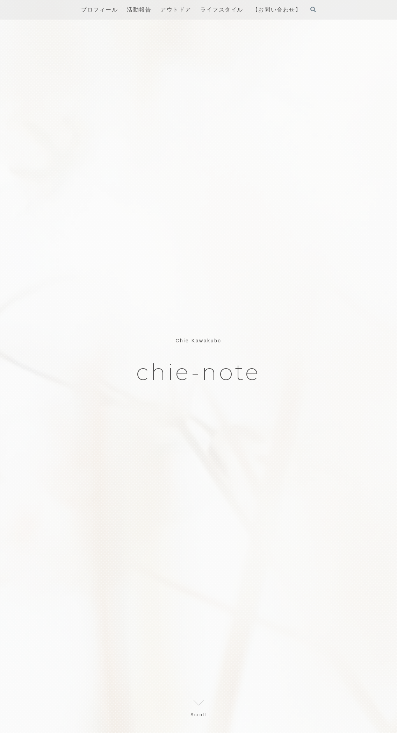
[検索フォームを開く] (313, 9)
